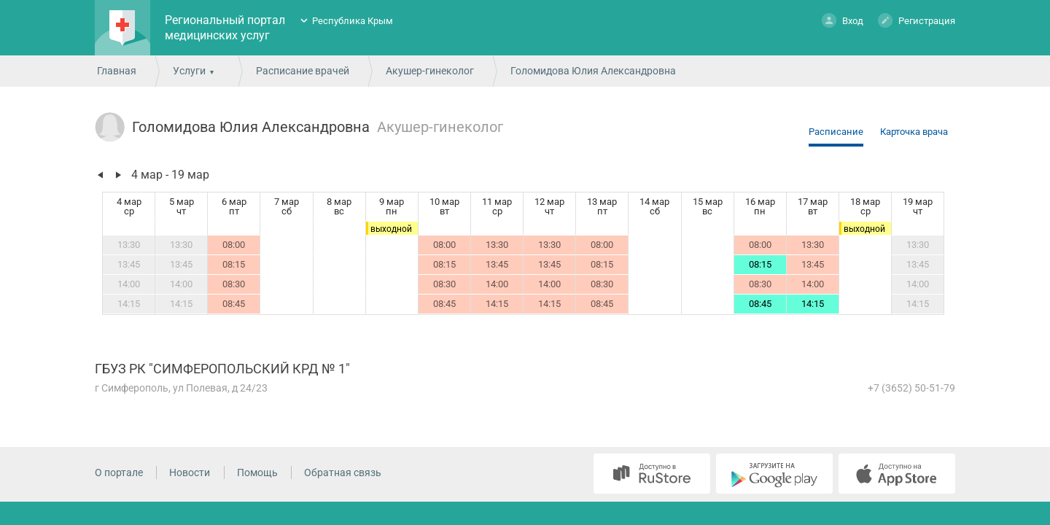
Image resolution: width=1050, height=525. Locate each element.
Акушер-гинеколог (430, 71)
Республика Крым (352, 20)
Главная (116, 71)
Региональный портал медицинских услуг (225, 27)
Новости (189, 472)
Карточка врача (914, 131)
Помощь (257, 472)
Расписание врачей (302, 71)
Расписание (836, 131)
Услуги (189, 71)
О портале (119, 472)
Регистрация (916, 20)
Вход (842, 20)
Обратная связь (342, 472)
